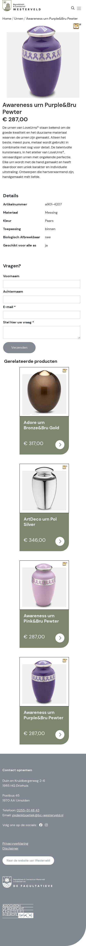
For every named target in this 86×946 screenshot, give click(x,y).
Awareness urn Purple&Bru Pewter (43, 715)
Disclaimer (10, 848)
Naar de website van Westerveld (28, 860)
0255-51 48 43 (28, 810)
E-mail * (9, 307)
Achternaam (13, 292)
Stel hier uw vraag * (18, 322)
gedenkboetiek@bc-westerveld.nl (37, 815)
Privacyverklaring (15, 843)
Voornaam (11, 276)
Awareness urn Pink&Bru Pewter (41, 618)
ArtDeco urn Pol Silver (40, 521)
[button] (79, 8)
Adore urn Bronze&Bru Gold (41, 425)
